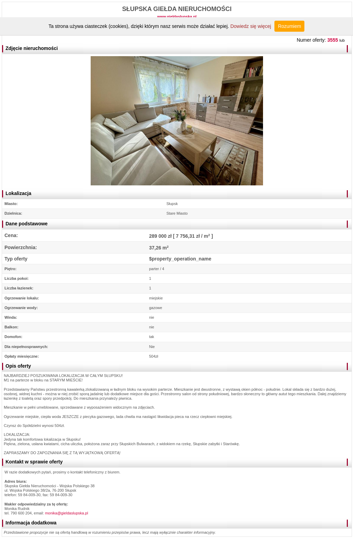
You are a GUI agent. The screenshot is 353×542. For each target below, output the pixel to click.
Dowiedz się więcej (250, 26)
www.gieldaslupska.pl (176, 16)
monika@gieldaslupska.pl (66, 513)
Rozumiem (289, 26)
